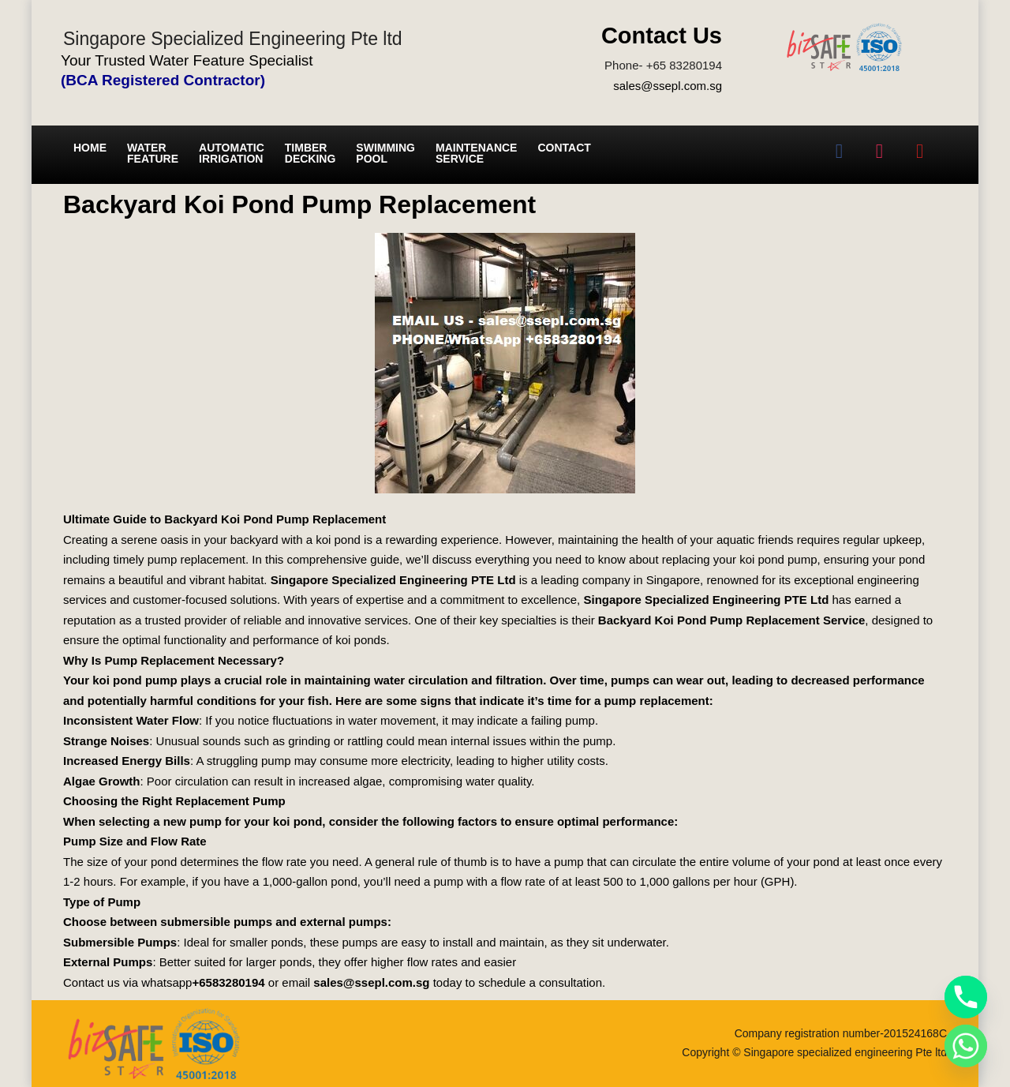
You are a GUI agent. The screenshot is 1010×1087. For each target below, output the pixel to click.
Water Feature (152, 153)
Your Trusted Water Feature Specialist (187, 60)
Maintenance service (476, 153)
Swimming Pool (385, 153)
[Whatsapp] (966, 1046)
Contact (563, 147)
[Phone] (966, 997)
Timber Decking (310, 153)
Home (90, 147)
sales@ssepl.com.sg (667, 85)
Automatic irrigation (231, 153)
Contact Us (661, 35)
